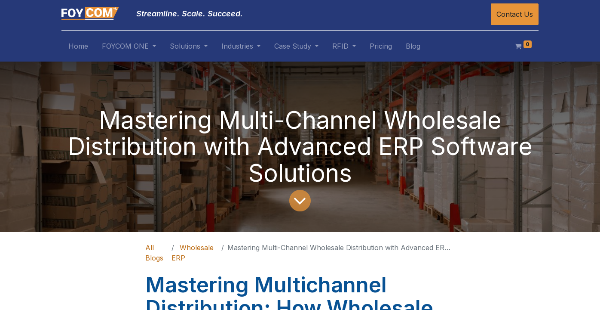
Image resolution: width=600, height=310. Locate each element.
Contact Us (514, 14)
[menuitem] (78, 48)
